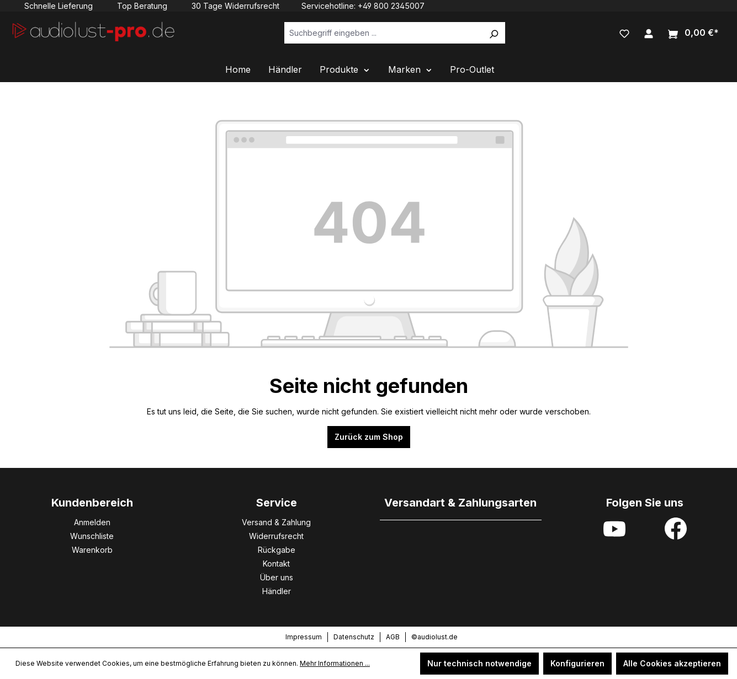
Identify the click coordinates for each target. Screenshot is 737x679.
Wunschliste (92, 536)
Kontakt (276, 563)
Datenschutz (353, 637)
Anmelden (92, 522)
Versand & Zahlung (276, 522)
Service (276, 502)
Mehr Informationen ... (335, 663)
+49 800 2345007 (391, 5)
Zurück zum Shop (369, 436)
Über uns (276, 577)
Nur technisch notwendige (479, 663)
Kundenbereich (92, 502)
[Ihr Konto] (649, 32)
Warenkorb (92, 549)
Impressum (303, 637)
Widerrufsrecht (276, 536)
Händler (276, 591)
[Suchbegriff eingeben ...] (383, 33)
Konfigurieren (577, 663)
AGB (393, 637)
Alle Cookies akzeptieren (672, 663)
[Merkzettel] (624, 32)
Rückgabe (276, 549)
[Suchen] (493, 33)
